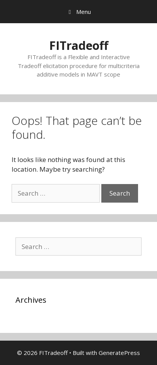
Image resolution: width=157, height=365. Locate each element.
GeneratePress (119, 352)
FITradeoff (78, 45)
